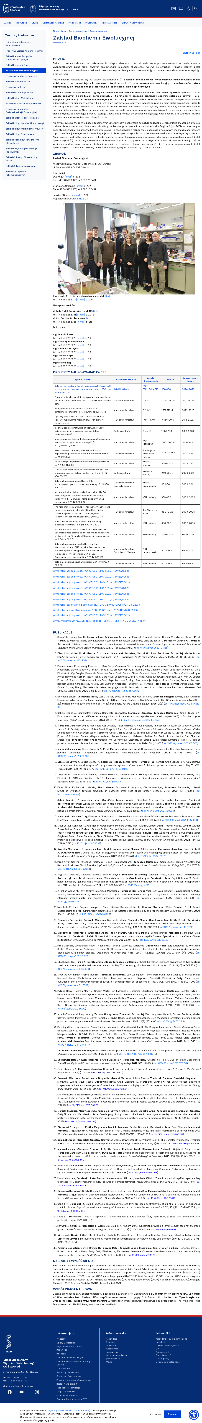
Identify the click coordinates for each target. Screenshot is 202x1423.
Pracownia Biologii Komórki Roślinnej (24, 50)
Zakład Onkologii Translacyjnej (21, 166)
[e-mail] (80, 299)
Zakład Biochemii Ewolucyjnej (22, 70)
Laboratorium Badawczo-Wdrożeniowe (19, 44)
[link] (107, 296)
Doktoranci (112, 1345)
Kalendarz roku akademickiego (171, 1338)
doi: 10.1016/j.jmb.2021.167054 (74, 869)
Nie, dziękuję (156, 1414)
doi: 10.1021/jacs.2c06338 (86, 843)
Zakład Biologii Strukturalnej (20, 134)
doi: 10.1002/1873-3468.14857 (112, 769)
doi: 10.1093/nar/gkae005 (108, 781)
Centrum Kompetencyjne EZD (71, 1399)
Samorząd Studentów (67, 1372)
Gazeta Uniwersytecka (167, 1345)
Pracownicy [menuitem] (91, 22)
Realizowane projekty (67, 1383)
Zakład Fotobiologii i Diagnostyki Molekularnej (22, 141)
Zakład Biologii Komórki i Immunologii (25, 123)
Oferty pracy (162, 1358)
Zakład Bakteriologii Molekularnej (22, 117)
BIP (157, 1348)
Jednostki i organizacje (68, 1387)
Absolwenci (112, 1348)
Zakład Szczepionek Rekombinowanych (16, 173)
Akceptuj (172, 1414)
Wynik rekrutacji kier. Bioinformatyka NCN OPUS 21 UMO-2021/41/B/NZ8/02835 (95, 610)
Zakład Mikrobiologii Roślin (19, 92)
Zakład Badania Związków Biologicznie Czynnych (19, 58)
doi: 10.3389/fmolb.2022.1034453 (179, 820)
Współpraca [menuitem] (75, 22)
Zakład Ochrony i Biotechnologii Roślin (22, 159)
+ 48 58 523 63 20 (17, 1377)
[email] (68, 176)
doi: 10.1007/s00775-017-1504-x (137, 1054)
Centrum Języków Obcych (70, 1357)
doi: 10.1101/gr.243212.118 (171, 1021)
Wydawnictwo (63, 1368)
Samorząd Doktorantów (69, 1376)
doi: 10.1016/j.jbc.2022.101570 (150, 856)
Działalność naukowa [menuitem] (53, 22)
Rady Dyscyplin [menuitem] (110, 22)
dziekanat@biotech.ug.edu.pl (18, 1386)
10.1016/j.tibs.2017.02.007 (110, 1072)
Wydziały (61, 1338)
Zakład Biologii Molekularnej (20, 98)
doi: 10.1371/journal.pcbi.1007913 (176, 927)
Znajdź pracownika (66, 1391)
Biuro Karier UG (163, 1355)
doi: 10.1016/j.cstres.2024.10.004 (141, 720)
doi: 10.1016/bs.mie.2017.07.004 (170, 1063)
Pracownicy (112, 1352)
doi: (95, 1072)
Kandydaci (111, 1338)
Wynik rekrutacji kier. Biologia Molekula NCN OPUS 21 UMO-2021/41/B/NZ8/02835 (96, 604)
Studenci (110, 1342)
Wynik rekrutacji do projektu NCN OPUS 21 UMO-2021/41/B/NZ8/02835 (91, 570)
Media (109, 1361)
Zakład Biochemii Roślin (18, 81)
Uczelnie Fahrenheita (67, 1395)
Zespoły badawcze (98, 31)
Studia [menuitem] (35, 22)
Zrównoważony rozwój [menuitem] (133, 22)
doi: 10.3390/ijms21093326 (154, 939)
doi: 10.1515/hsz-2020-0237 (94, 914)
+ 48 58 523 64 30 (17, 1380)
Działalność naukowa (78, 31)
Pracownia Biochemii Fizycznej (21, 76)
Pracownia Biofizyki (15, 87)
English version (191, 52)
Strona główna (59, 31)
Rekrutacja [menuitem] (21, 22)
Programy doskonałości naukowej (73, 1380)
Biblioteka (61, 1353)
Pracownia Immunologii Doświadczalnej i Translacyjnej (21, 111)
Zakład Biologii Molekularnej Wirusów (24, 128)
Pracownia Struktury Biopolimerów (23, 103)
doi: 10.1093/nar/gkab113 (136, 885)
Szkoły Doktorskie (65, 1342)
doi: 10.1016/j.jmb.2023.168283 (158, 810)
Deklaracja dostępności (168, 1361)
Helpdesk (160, 1342)
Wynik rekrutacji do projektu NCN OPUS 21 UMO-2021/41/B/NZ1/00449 (91, 582)
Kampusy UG (162, 1352)
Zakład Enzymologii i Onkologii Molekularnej (21, 150)
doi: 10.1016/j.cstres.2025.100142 (121, 690)
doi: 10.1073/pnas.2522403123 (151, 647)
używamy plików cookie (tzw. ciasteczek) (69, 1410)
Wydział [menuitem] (8, 22)
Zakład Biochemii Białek (18, 65)
